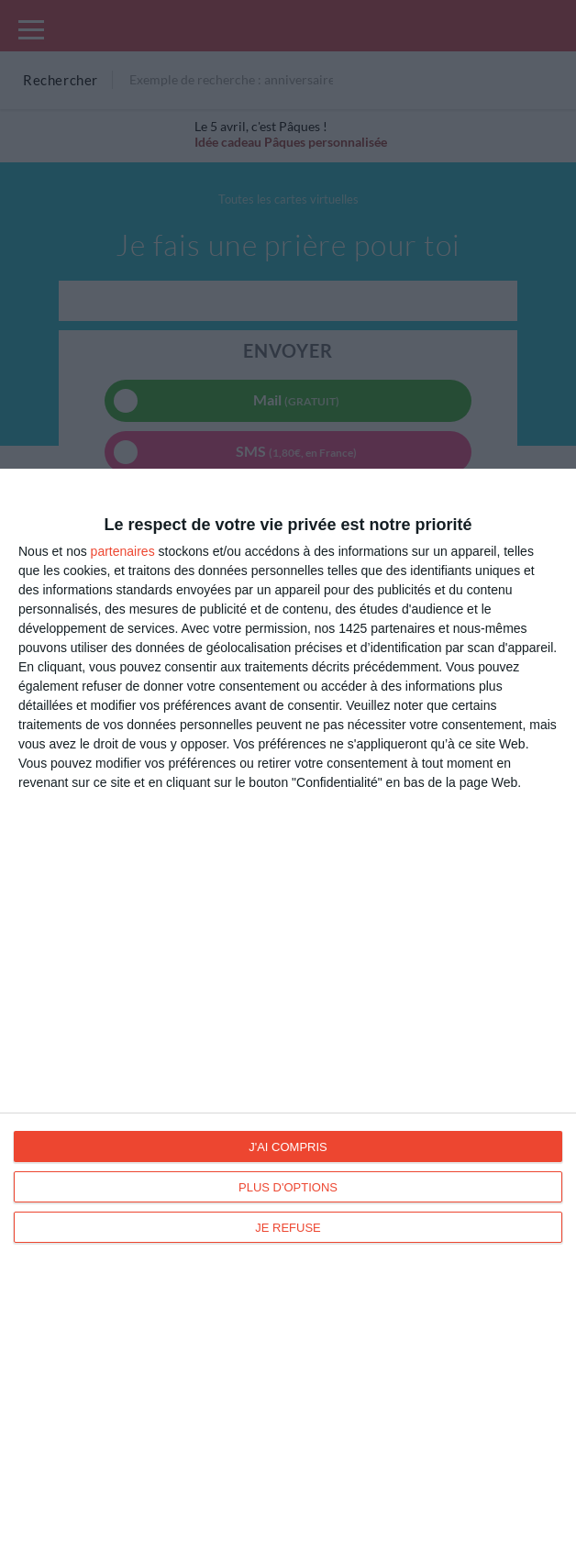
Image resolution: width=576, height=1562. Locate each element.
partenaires (123, 551)
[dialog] (288, 1015)
